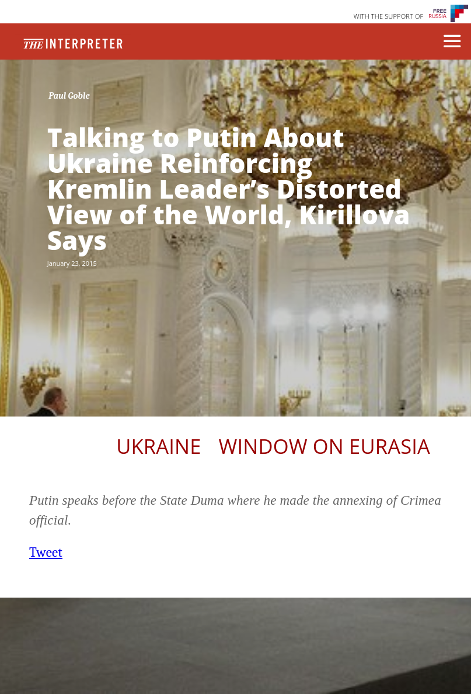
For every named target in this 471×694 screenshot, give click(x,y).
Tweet (45, 552)
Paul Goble (69, 96)
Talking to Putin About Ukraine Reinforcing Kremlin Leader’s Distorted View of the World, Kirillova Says (228, 189)
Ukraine (158, 446)
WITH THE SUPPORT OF (389, 16)
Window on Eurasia (324, 446)
